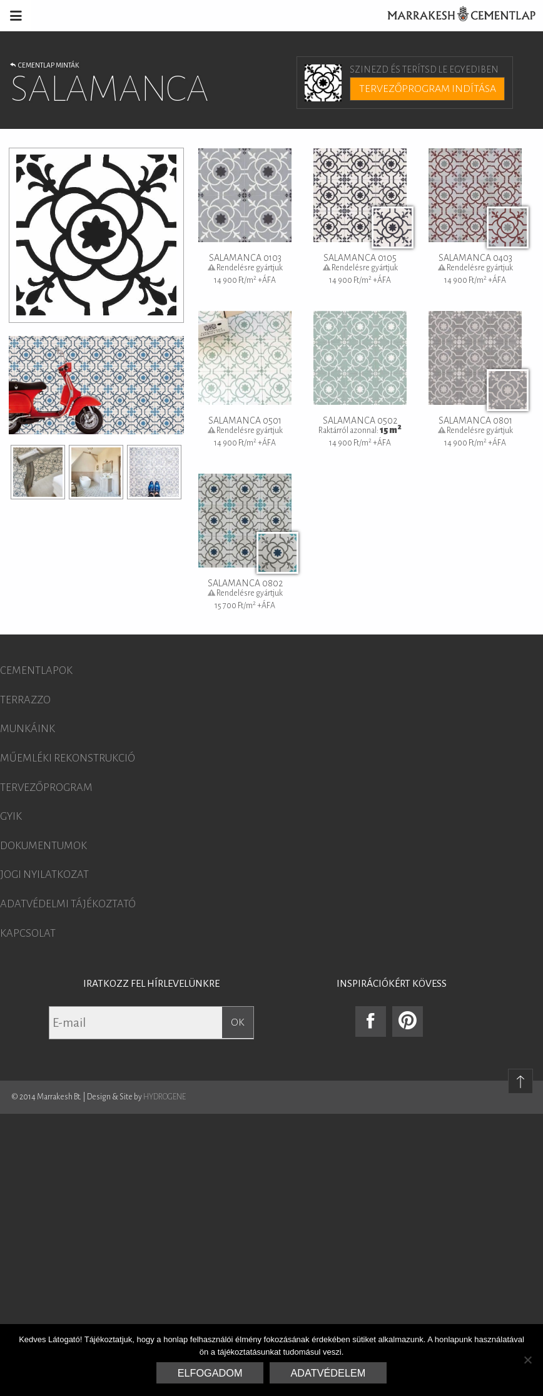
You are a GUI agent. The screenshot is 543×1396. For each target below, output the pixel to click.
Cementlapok (36, 670)
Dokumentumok (43, 846)
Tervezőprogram (46, 787)
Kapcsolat (28, 933)
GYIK (11, 816)
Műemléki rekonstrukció (67, 758)
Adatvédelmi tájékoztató (68, 904)
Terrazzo (25, 700)
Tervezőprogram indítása (427, 88)
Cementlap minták (44, 65)
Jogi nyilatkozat (44, 874)
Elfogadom (210, 1372)
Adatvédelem (328, 1372)
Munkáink (27, 729)
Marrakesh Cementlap (454, 15)
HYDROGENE (164, 1097)
